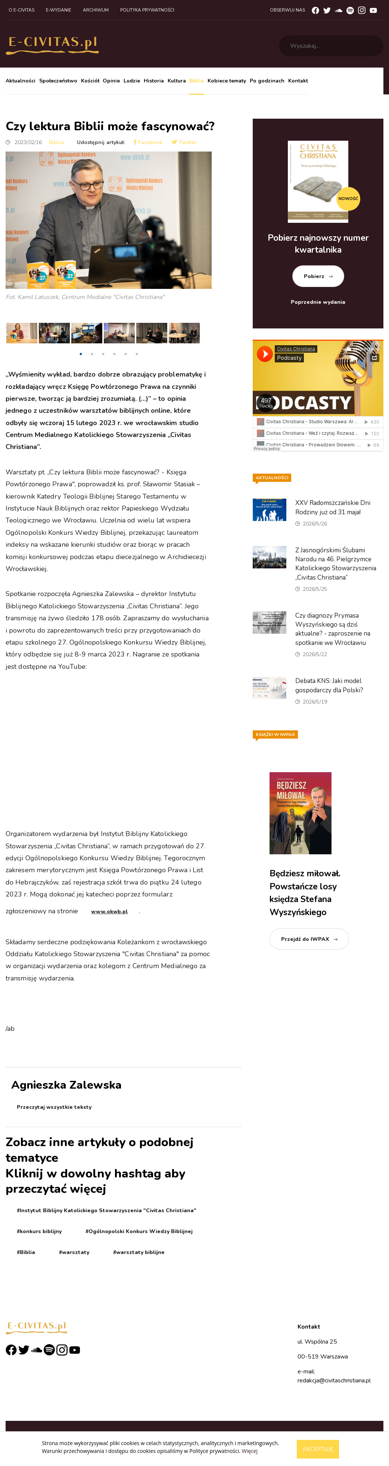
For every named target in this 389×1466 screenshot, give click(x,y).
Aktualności (20, 80)
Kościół (90, 80)
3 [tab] (103, 354)
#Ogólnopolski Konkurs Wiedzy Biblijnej (139, 1231)
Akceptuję (317, 1449)
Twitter (184, 142)
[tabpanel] (22, 335)
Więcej (250, 1450)
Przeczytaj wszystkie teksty (54, 1107)
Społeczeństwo (58, 80)
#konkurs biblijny (39, 1231)
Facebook (148, 142)
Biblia (196, 80)
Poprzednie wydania (318, 302)
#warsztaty (74, 1252)
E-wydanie (58, 10)
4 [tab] (114, 354)
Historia (154, 80)
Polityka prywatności (147, 10)
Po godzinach (267, 80)
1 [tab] (80, 354)
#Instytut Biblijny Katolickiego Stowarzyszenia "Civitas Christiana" (106, 1210)
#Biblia (26, 1252)
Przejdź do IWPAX (305, 939)
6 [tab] (136, 354)
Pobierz (314, 276)
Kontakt (298, 80)
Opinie (111, 80)
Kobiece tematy (227, 80)
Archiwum (96, 10)
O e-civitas (21, 10)
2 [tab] (92, 354)
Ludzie (132, 80)
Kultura (177, 80)
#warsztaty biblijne (139, 1252)
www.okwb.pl (109, 911)
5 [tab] (125, 354)
